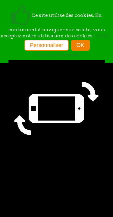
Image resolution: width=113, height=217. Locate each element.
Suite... (103, 35)
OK (80, 45)
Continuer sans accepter (56, 55)
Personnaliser (46, 45)
